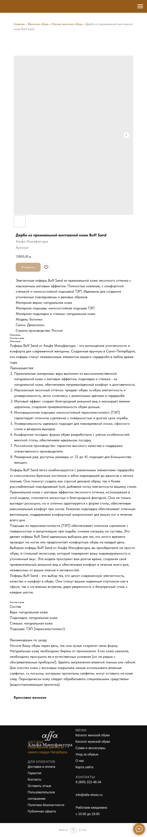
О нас (79, 760)
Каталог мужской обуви (92, 741)
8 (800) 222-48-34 (88, 782)
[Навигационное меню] (140, 6)
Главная (19, 24)
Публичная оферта (42, 811)
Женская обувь (38, 24)
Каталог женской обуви (92, 735)
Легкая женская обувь (67, 24)
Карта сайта (84, 767)
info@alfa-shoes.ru (89, 795)
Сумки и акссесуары (90, 748)
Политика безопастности (46, 805)
